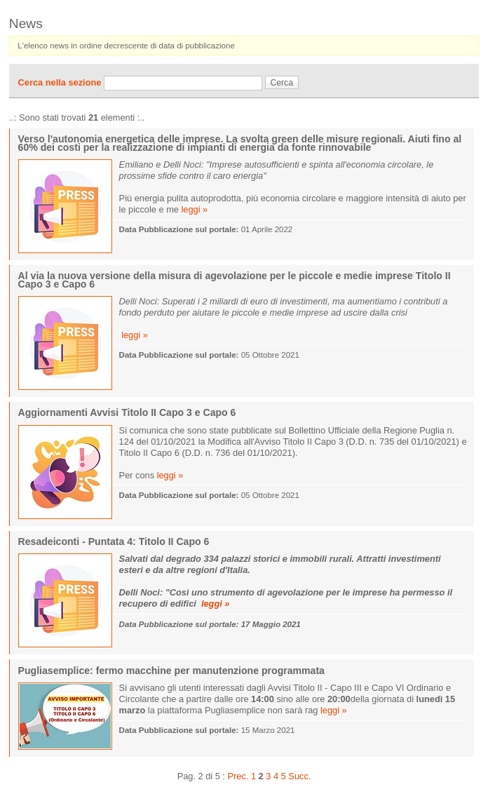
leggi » (195, 209)
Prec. (237, 776)
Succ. (299, 776)
